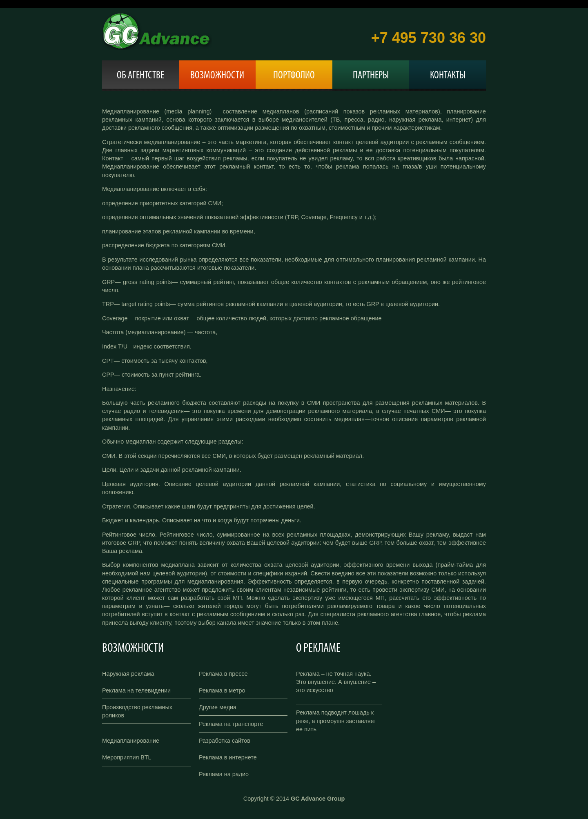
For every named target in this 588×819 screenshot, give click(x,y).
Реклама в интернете (228, 757)
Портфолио (294, 76)
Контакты (448, 76)
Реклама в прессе (223, 673)
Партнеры (371, 76)
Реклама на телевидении (136, 690)
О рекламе (318, 648)
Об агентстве (140, 76)
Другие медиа (217, 707)
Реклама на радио (224, 774)
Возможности (217, 76)
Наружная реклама (128, 673)
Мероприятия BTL (126, 757)
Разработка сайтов (224, 740)
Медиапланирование (130, 740)
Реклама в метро (222, 690)
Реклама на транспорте (231, 724)
